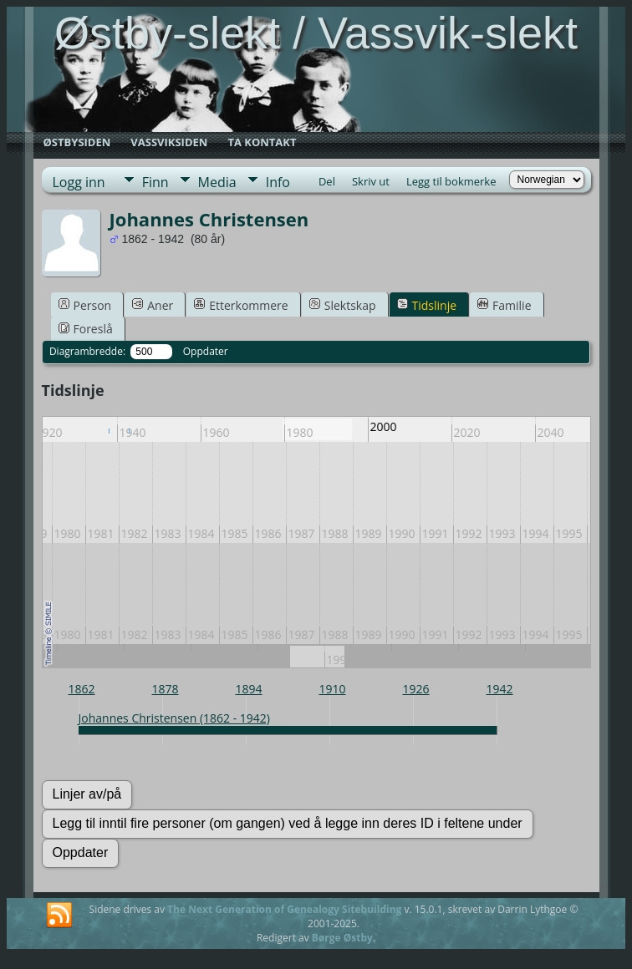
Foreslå (86, 329)
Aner (152, 305)
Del (327, 181)
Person (85, 305)
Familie (504, 305)
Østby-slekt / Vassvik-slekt (316, 33)
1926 (416, 689)
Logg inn (79, 182)
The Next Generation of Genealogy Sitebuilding (284, 909)
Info (278, 182)
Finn (155, 182)
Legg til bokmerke (451, 181)
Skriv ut (371, 181)
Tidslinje (427, 305)
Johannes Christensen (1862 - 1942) (175, 718)
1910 (332, 689)
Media (217, 182)
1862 (82, 689)
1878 (165, 689)
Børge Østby (342, 938)
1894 (249, 689)
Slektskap (342, 305)
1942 (500, 689)
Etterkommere (241, 305)
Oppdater (205, 351)
